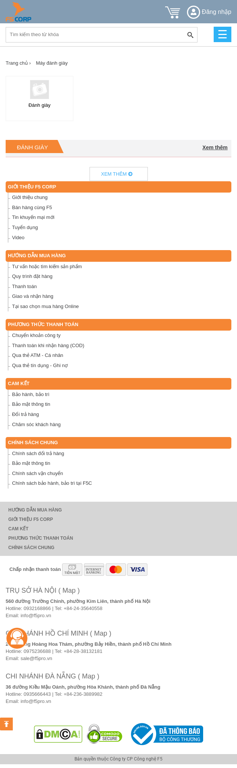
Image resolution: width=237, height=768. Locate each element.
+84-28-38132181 (83, 651)
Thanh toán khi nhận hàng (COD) (48, 345)
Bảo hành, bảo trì (30, 394)
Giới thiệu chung (30, 197)
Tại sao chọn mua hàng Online (45, 306)
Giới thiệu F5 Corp (32, 187)
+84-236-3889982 (83, 694)
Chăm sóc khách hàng (36, 424)
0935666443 (37, 694)
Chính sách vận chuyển (37, 473)
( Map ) (69, 590)
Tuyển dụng (25, 227)
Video (18, 237)
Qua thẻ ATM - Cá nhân (37, 355)
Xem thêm (215, 147)
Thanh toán (24, 286)
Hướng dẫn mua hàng (37, 255)
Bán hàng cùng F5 (32, 207)
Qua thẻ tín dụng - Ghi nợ (40, 365)
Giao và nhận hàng (32, 296)
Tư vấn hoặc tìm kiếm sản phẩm (47, 266)
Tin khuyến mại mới (33, 217)
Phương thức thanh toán (43, 324)
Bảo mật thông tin (31, 404)
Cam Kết (19, 383)
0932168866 (37, 608)
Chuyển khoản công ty (36, 335)
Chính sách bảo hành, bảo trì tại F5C (52, 483)
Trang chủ (18, 63)
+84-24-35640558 (83, 608)
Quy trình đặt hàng (32, 276)
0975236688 (37, 651)
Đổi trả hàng (25, 414)
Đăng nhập (209, 12)
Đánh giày (32, 147)
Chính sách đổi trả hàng (38, 453)
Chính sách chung (33, 442)
